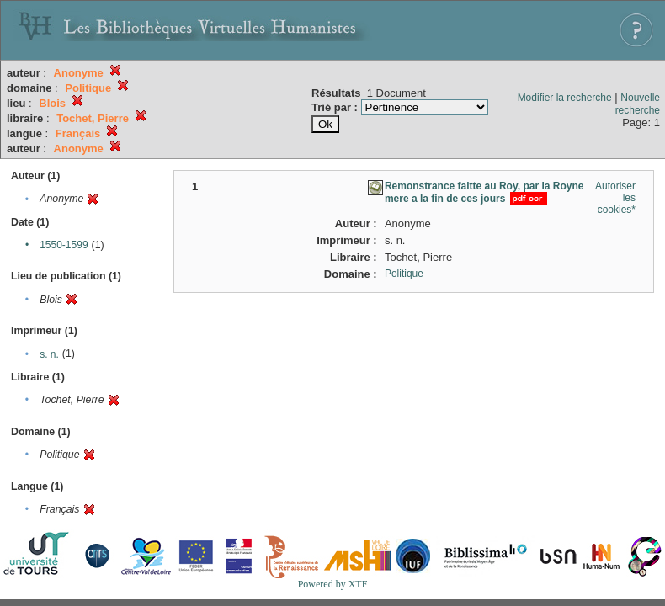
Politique (404, 273)
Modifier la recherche (565, 98)
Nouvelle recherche (637, 104)
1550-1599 (64, 245)
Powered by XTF (333, 584)
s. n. (49, 354)
